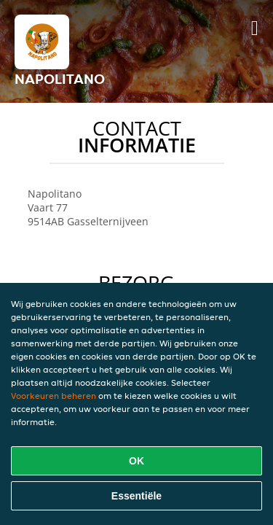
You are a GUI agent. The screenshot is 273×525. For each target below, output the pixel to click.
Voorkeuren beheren (53, 395)
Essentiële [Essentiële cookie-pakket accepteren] (136, 496)
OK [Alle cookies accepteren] (136, 461)
